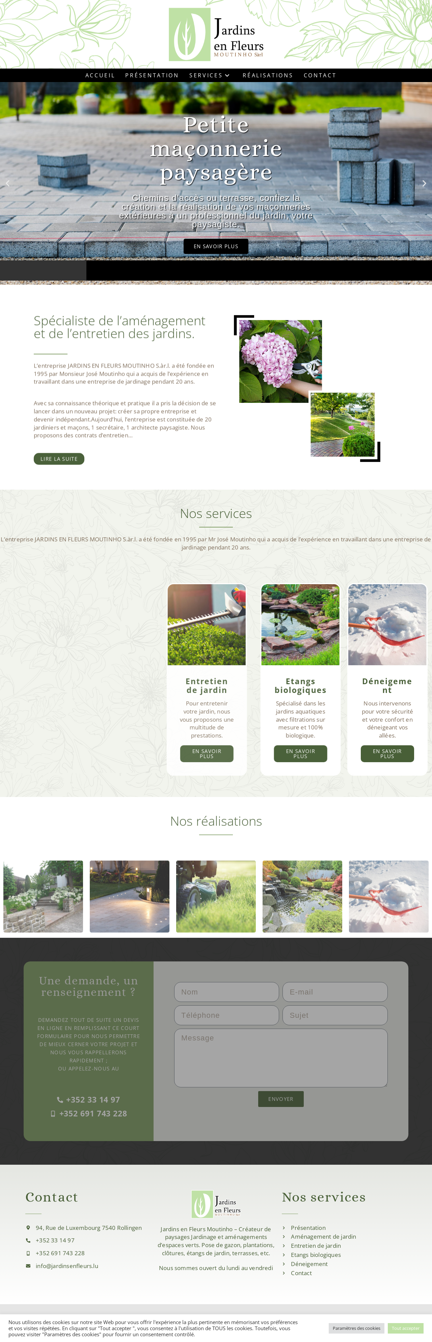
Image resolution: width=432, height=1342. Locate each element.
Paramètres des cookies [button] (356, 1328)
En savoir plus (372, 753)
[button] (7, 183)
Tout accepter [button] (406, 1328)
